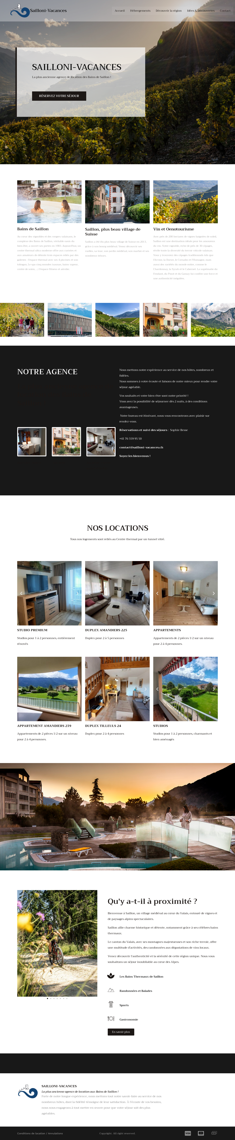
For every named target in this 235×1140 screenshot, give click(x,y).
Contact (225, 10)
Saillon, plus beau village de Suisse (112, 232)
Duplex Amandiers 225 (106, 630)
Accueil (120, 10)
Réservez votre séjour (59, 96)
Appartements (167, 630)
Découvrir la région (169, 10)
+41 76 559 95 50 (130, 438)
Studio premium (32, 630)
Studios (160, 726)
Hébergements (140, 10)
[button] (4, 320)
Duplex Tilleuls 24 (103, 726)
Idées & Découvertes (201, 10)
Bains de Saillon (33, 229)
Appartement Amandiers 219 (44, 726)
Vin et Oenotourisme (173, 229)
